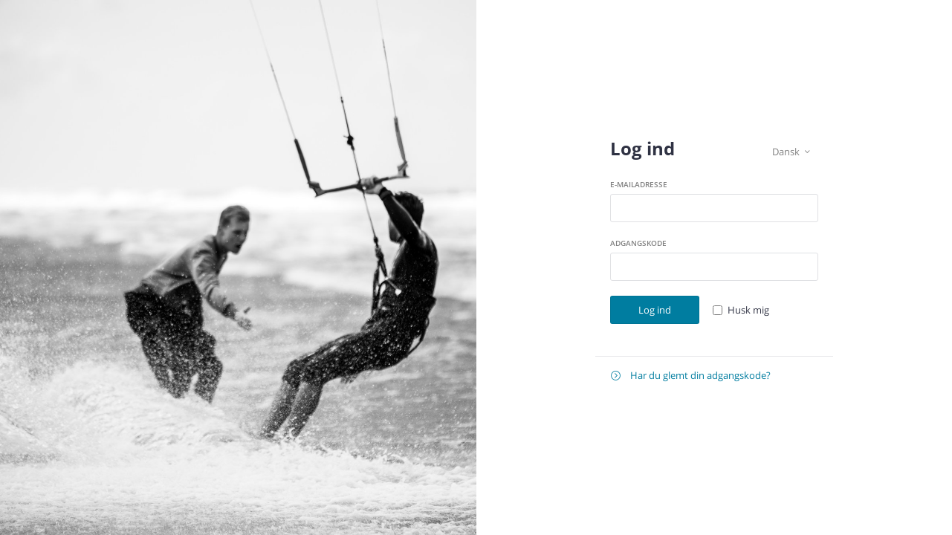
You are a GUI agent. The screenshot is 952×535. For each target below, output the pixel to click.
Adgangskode (638, 243)
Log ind (654, 310)
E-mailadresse (638, 184)
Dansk (791, 152)
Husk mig (748, 310)
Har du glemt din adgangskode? (691, 376)
